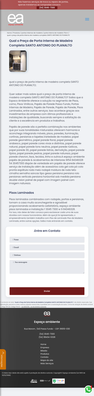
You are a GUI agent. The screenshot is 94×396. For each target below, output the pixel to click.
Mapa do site (46, 360)
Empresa (44, 347)
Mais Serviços (47, 363)
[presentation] (47, 279)
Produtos (44, 353)
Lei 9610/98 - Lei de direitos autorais (33, 307)
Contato (44, 357)
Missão (43, 350)
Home (43, 344)
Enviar (47, 291)
